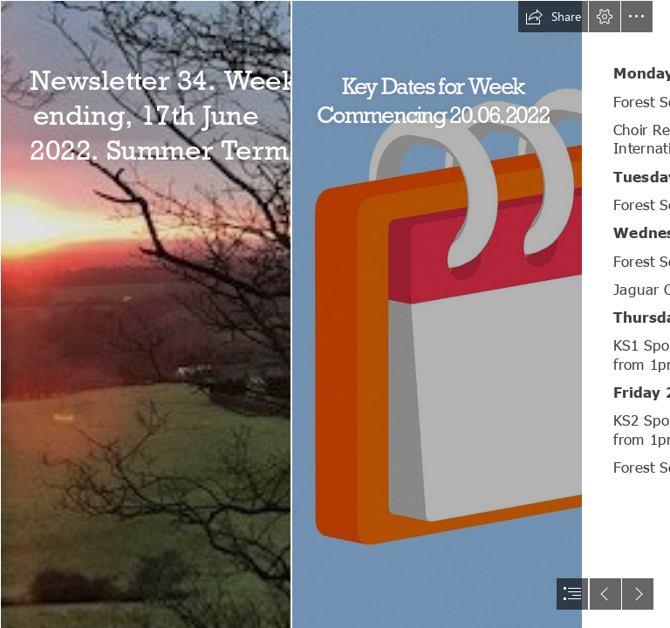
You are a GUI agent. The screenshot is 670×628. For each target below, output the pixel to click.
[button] (553, 16)
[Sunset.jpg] (145, 314)
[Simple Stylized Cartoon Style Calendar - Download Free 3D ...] (436, 314)
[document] (335, 314)
